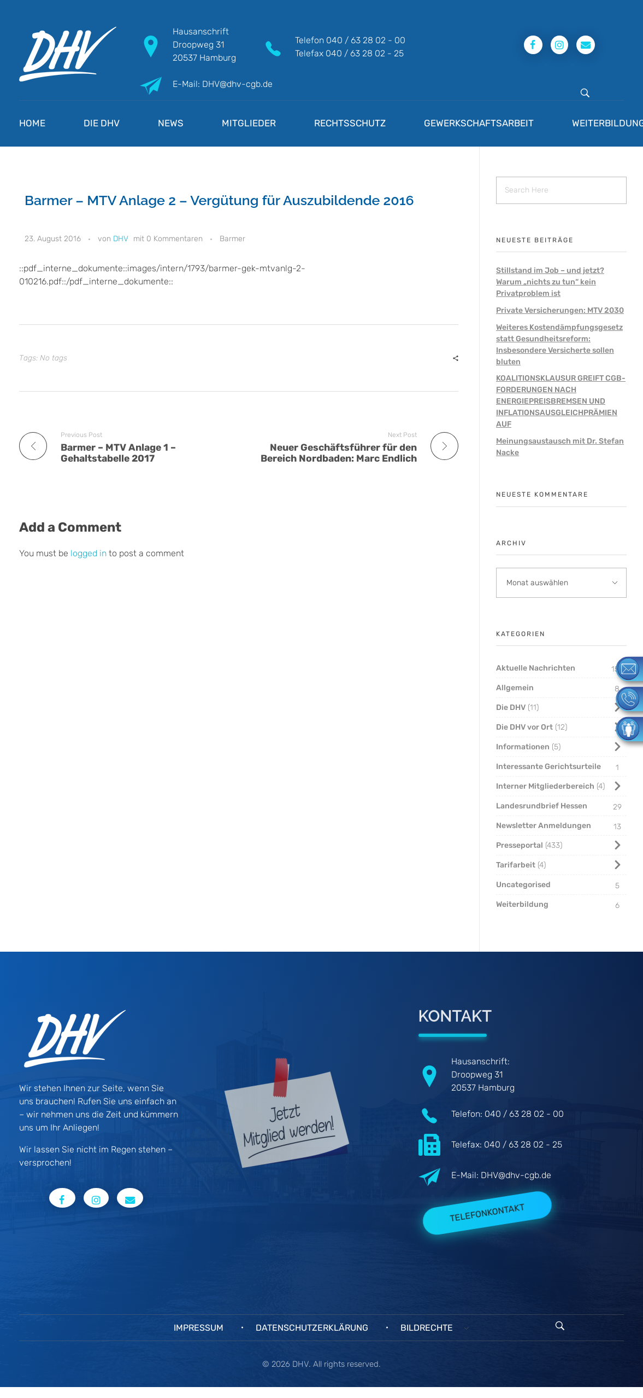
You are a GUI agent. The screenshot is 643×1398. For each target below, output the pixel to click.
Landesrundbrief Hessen (541, 806)
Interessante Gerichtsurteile (548, 766)
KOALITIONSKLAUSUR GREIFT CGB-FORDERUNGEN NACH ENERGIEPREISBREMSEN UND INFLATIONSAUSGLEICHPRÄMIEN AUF (561, 401)
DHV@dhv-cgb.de (516, 1175)
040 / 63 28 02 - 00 (365, 40)
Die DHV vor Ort (524, 727)
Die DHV (511, 707)
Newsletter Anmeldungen (543, 825)
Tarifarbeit (515, 865)
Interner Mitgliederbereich (545, 786)
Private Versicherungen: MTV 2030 (560, 310)
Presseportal (519, 845)
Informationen (523, 747)
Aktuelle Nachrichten (535, 668)
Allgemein (515, 687)
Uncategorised (523, 884)
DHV (120, 238)
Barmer (232, 238)
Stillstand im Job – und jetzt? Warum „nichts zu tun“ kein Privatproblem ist (550, 282)
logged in (89, 553)
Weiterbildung (522, 904)
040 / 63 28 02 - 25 (365, 53)
